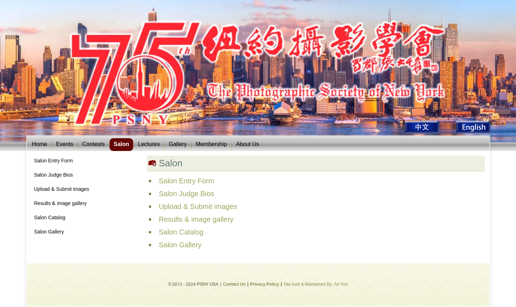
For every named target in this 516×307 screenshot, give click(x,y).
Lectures (149, 144)
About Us (247, 144)
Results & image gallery (60, 203)
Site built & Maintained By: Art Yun (316, 284)
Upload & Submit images (61, 189)
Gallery (178, 144)
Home (39, 144)
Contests (93, 144)
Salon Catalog (49, 218)
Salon (121, 144)
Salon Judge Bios (53, 175)
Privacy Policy (264, 284)
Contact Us (234, 284)
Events (64, 144)
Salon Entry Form (53, 161)
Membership (211, 144)
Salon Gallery (49, 232)
